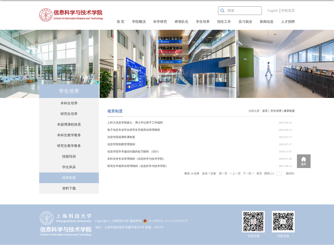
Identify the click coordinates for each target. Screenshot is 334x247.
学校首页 (288, 10)
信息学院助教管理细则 (121, 144)
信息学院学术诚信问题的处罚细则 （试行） (134, 151)
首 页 (120, 21)
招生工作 (224, 21)
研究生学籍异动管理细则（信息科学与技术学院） (137, 166)
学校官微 (253, 236)
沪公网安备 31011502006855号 (165, 221)
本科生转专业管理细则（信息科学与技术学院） (136, 158)
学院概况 (139, 21)
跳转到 (290, 173)
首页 (265, 110)
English (273, 10)
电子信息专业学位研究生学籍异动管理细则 (133, 129)
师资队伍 (181, 21)
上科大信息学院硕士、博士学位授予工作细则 (135, 122)
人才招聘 (288, 21)
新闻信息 (267, 21)
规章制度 (289, 110)
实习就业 (245, 21)
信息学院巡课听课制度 (121, 137)
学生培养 (203, 21)
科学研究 (160, 21)
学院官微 (283, 236)
